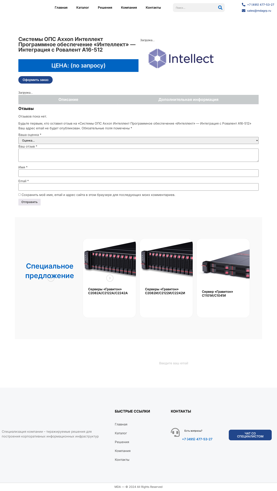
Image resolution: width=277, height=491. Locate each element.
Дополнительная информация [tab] (188, 99)
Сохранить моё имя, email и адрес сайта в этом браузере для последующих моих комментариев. (98, 194)
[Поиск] (220, 7)
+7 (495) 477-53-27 (197, 439)
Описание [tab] (68, 99)
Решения (105, 7)
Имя (23, 167)
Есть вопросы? (193, 431)
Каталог (82, 7)
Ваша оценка (29, 134)
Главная (61, 7)
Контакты (153, 7)
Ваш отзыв (27, 146)
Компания (129, 7)
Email (23, 181)
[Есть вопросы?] (175, 432)
